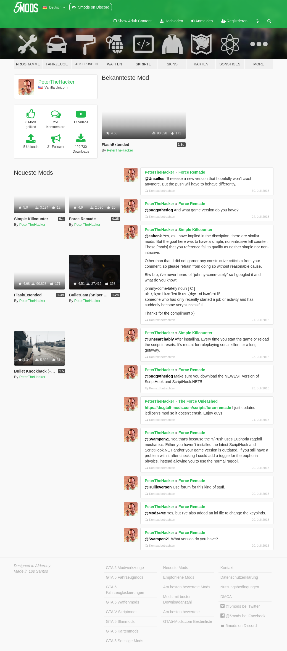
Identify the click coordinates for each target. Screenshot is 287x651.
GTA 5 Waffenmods (122, 602)
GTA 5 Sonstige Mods (124, 641)
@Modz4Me (155, 513)
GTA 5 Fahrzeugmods (124, 577)
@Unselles (154, 178)
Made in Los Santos (31, 571)
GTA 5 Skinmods (120, 621)
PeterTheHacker (56, 82)
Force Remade (191, 172)
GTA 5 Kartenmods (122, 631)
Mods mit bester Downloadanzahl (177, 599)
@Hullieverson (158, 487)
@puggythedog (159, 210)
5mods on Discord (238, 625)
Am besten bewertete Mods (186, 587)
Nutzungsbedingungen (239, 587)
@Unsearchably (159, 339)
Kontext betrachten (160, 190)
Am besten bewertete (181, 612)
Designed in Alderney (32, 566)
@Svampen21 (157, 439)
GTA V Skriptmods (121, 612)
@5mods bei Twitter (240, 606)
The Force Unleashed (198, 401)
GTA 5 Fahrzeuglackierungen (125, 590)
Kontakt (226, 567)
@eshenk (153, 236)
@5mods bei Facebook (242, 615)
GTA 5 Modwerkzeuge (125, 567)
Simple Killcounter (195, 229)
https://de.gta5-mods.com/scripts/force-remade (188, 407)
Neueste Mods (175, 567)
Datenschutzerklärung (239, 577)
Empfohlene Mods (178, 577)
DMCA (226, 596)
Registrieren (234, 21)
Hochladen (171, 21)
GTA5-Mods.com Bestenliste (187, 621)
